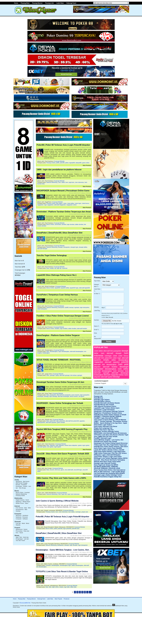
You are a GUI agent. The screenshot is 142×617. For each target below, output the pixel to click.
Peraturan (66, 599)
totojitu (52, 268)
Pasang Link (49, 3)
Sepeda (18, 525)
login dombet (70, 224)
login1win (71, 182)
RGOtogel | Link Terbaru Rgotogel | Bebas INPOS (111, 458)
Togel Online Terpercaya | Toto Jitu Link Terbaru (110, 453)
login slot (64, 494)
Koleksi (25, 486)
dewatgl (46, 396)
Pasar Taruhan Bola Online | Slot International (109, 470)
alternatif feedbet (82, 328)
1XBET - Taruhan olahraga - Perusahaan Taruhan (110, 421)
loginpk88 (72, 162)
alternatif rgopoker (51, 422)
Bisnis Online (19, 492)
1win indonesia (79, 182)
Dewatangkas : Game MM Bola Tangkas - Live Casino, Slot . (63, 550)
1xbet (64, 203)
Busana (18, 484)
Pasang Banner (37, 3)
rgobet (80, 445)
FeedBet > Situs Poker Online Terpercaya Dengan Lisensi (63, 316)
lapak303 (57, 288)
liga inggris (59, 203)
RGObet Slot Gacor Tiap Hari (104, 430)
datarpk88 (78, 162)
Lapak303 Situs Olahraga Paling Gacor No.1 (57, 275)
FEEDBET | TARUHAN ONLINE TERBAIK (108, 416)
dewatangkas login (65, 565)
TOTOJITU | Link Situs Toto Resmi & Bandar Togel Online (62, 571)
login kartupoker (84, 307)
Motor (27, 523)
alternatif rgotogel (64, 375)
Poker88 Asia (98, 398)
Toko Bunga (22, 488)
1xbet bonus (85, 203)
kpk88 (66, 307)
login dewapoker (83, 545)
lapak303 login (74, 288)
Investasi (27, 492)
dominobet (58, 224)
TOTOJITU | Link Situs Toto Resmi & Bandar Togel (111, 435)
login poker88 (67, 528)
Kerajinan (24, 484)
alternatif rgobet (41, 446)
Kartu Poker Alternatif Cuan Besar (105, 426)
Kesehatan (19, 486)
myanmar (64, 268)
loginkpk (76, 307)
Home (16, 3)
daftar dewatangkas (77, 565)
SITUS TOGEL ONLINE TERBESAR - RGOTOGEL (59, 360)
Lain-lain (18, 523)
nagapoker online (72, 205)
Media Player (26, 501)
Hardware (25, 515)
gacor (62, 469)
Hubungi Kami (71, 3)
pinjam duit (84, 512)
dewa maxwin (74, 396)
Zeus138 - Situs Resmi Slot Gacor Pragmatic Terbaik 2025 (63, 454)
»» (90, 592)
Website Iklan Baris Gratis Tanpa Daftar (107, 461)
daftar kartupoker (42, 309)
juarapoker (53, 395)
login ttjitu (67, 587)
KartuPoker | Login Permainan (104, 410)
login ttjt (59, 268)
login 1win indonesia (73, 494)
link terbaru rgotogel (76, 375)
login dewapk (73, 545)
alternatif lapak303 (84, 288)
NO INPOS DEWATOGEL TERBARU (106, 466)
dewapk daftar (83, 247)
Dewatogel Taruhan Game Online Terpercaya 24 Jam (60, 382)
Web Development (23, 508)
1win (59, 182)
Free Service (19, 508)
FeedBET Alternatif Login (102, 438)
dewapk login (74, 247)
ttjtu (50, 587)
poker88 (62, 162)
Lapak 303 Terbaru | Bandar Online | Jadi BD (109, 450)
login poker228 (60, 421)
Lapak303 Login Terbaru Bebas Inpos (107, 408)
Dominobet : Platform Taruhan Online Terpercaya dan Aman (64, 212)
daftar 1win (65, 182)
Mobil (23, 523)
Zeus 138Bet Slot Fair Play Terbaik (105, 436)
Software (25, 519)
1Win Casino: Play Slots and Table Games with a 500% (61, 478)
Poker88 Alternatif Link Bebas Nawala (107, 403)
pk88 (57, 162)
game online (85, 162)
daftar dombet (79, 224)
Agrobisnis (19, 481)
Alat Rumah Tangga (21, 483)
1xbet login (78, 203)
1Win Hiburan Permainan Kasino (105, 406)
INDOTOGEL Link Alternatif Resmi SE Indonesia (110, 433)
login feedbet (63, 328)
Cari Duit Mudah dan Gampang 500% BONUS (109, 473)
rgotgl (57, 375)
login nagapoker (48, 205)
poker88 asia (75, 528)
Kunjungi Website (59, 161)
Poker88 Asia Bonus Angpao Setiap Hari (108, 477)
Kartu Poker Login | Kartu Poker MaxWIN (108, 448)
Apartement (19, 529)
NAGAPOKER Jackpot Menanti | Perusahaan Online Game (63, 191)
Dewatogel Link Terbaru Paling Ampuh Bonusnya (111, 443)
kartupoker (61, 307)
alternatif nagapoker (60, 205)
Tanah (21, 532)
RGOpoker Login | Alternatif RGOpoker (107, 455)
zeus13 (52, 469)
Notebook (18, 517)
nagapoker (40, 205)
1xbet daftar (70, 203)
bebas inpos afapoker (71, 445)
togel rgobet (57, 446)
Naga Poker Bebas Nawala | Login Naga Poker (109, 451)
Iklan (25, 508)
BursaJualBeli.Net (25, 602)
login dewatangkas (63, 351)
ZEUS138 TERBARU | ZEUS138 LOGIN (107, 468)
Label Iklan (60, 3)
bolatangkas (46, 353)
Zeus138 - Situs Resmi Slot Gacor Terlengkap (109, 460)
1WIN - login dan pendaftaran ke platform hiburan (59, 170)
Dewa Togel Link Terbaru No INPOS (106, 465)
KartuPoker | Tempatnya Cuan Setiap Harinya (57, 295)
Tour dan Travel (20, 540)
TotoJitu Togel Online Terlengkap (52, 255)
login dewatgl (53, 396)
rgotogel (52, 375)
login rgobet (85, 445)
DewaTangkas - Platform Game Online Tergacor (58, 335)
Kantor (25, 529)
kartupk (71, 307)
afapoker (52, 445)
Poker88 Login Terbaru (102, 399)
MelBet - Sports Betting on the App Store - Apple (110, 423)
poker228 (52, 421)
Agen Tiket (19, 537)
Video (26, 503)
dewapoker (66, 247)
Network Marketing (21, 494)
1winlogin (78, 512)
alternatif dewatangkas (76, 351)
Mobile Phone (20, 503)
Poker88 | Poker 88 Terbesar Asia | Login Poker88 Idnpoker (63, 145)
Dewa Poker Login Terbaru (103, 425)
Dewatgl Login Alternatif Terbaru (105, 463)
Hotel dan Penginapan (22, 538)
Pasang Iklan (25, 3)
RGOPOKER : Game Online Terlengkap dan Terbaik (60, 403)
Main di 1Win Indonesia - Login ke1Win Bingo (109, 471)
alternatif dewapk (42, 248)
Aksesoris (19, 515)
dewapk (60, 247)
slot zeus (57, 469)
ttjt (55, 268)
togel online (55, 587)
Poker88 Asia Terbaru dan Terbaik (105, 441)
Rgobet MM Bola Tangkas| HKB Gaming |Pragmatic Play (62, 429)
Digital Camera (20, 500)
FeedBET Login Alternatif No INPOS (106, 418)
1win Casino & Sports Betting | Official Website (57, 501)
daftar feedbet (72, 328)
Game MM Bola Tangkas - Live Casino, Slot (108, 440)
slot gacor (81, 396)
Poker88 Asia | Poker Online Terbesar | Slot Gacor (111, 446)
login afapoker (60, 445)
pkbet (66, 162)
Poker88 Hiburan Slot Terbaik (104, 405)
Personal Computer (22, 518)
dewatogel (40, 396)
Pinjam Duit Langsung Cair (103, 428)
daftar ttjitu (73, 587)
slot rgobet (50, 446)
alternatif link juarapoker (64, 395)
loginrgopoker (41, 422)
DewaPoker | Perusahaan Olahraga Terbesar (109, 411)
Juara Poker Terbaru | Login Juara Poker (108, 456)
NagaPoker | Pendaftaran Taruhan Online (108, 413)
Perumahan (19, 531)
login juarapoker (84, 395)
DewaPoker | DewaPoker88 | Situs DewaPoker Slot (59, 233)
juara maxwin (75, 395)
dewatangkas (54, 351)
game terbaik (61, 422)
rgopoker (82, 421)
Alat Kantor (26, 481)
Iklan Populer (58, 599)
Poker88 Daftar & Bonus (102, 401)
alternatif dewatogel (63, 396)
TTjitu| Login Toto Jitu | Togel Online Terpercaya (110, 445)
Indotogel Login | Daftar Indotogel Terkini (108, 475)
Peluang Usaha (20, 495)
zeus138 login (78, 469)
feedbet (57, 328)
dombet (64, 224)
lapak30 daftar (65, 288)
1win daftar (71, 512)
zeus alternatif (69, 469)
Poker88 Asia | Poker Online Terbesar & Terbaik (110, 415)
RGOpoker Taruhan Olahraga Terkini (106, 431)
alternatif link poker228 (72, 421)
